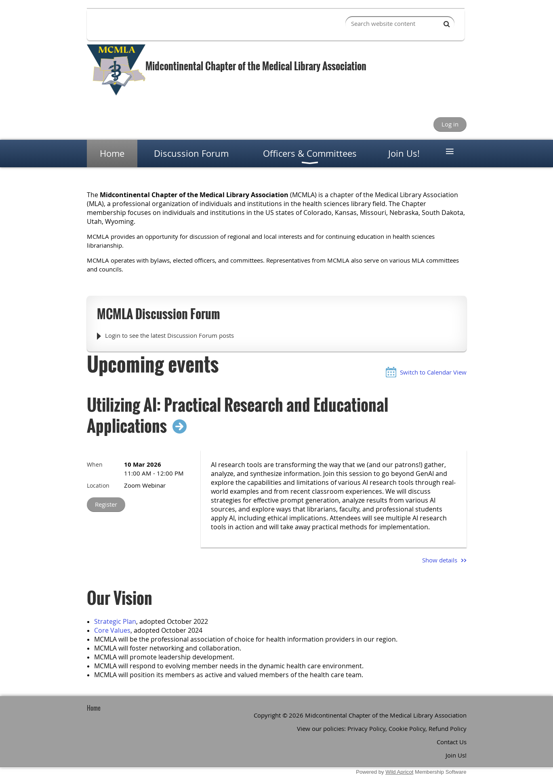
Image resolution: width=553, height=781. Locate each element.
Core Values (112, 630)
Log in (450, 124)
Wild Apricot (399, 772)
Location (98, 485)
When (95, 464)
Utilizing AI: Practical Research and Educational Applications (237, 415)
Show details (439, 560)
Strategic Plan (115, 621)
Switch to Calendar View (433, 372)
